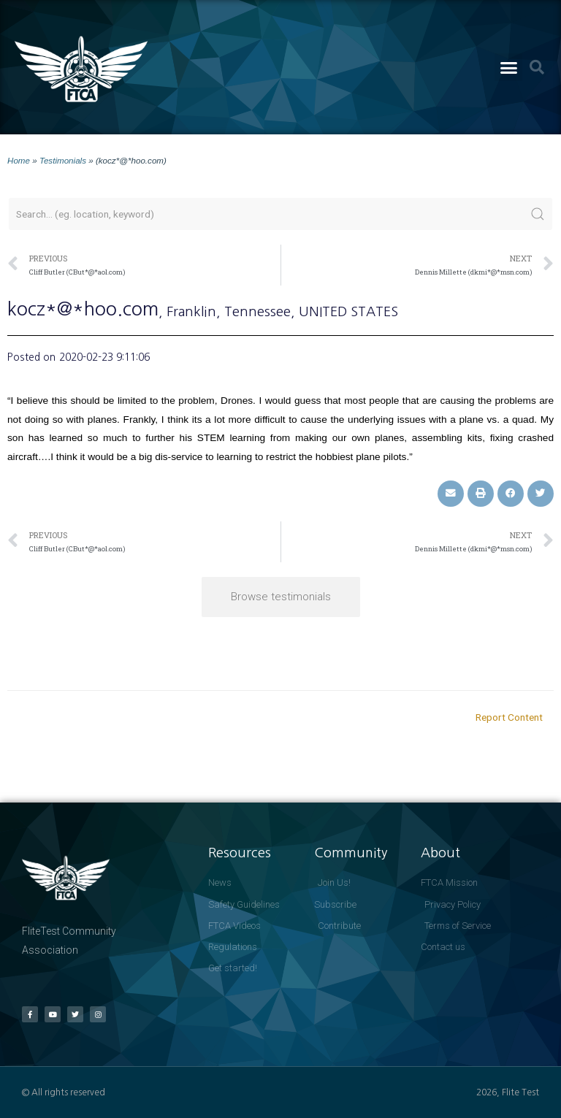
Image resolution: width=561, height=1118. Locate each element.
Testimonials (62, 160)
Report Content (509, 717)
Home (18, 160)
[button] (508, 67)
